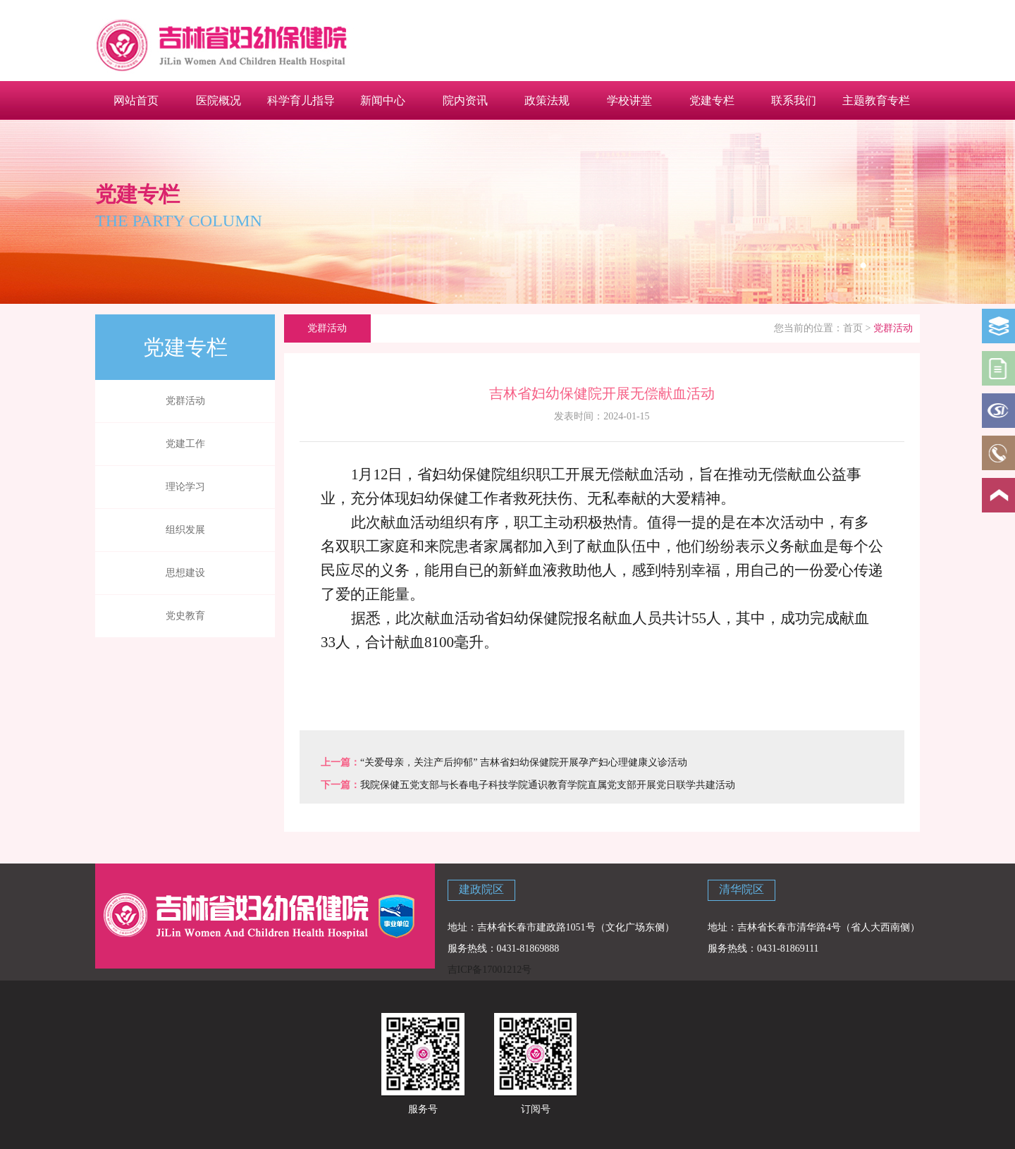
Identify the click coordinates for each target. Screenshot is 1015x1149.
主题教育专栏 (876, 100)
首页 (853, 328)
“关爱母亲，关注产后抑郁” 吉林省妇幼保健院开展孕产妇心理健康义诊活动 (523, 762)
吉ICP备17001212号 (490, 969)
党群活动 (185, 400)
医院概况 (218, 100)
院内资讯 (465, 100)
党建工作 (185, 443)
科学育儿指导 (301, 100)
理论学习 (185, 486)
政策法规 (547, 100)
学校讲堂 (629, 100)
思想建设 (185, 572)
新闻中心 (382, 100)
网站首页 (136, 100)
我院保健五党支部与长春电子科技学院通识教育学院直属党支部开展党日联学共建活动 (547, 785)
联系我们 (793, 100)
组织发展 (185, 529)
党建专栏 (711, 100)
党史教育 (185, 615)
